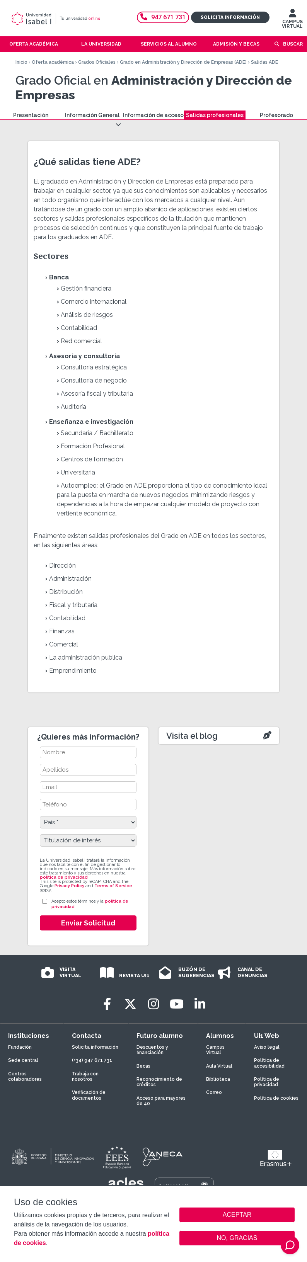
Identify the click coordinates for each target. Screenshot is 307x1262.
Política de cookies (276, 1098)
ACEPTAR (237, 1215)
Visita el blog (192, 736)
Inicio (21, 62)
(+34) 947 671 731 (92, 1060)
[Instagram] (153, 1004)
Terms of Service (113, 885)
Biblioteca (218, 1079)
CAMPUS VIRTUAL (292, 20)
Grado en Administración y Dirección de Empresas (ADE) (183, 62)
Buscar (293, 44)
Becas (143, 1066)
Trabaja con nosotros (85, 1076)
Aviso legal (267, 1047)
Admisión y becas (236, 44)
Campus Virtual (215, 1049)
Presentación (30, 115)
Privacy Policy (69, 885)
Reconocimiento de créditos (159, 1082)
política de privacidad (63, 877)
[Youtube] (177, 1004)
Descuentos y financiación (152, 1049)
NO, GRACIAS (237, 1238)
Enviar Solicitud (88, 923)
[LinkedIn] (199, 1004)
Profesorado (276, 115)
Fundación (20, 1047)
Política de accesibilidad (269, 1063)
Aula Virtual (219, 1066)
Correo (214, 1092)
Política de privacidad (266, 1082)
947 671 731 (163, 17)
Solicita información (230, 17)
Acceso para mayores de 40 (161, 1100)
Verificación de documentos (89, 1095)
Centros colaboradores (25, 1076)
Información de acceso (153, 115)
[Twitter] (130, 1004)
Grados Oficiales (97, 62)
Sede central (23, 1060)
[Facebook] (107, 1004)
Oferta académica (53, 62)
